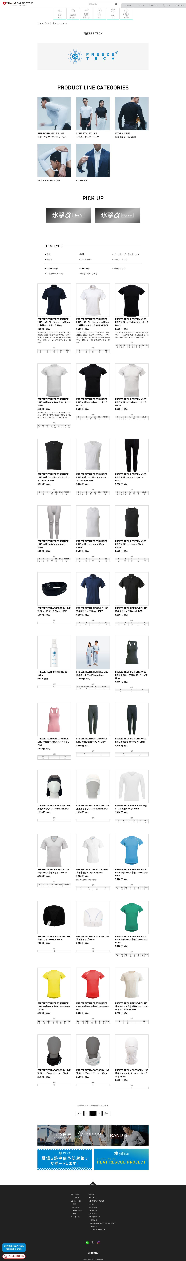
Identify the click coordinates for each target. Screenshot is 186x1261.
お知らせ (91, 1204)
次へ (106, 1113)
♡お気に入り (153, 5)
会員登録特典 (93, 1207)
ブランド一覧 (75, 1217)
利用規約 (94, 1226)
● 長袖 (47, 254)
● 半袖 (81, 254)
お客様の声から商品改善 (96, 1201)
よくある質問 (179, 5)
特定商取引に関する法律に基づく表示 (103, 1223)
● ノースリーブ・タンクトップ (125, 254)
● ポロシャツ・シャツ (88, 274)
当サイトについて (94, 1217)
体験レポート (93, 1197)
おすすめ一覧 (75, 1194)
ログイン (141, 5)
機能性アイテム (78, 1210)
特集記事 (91, 1194)
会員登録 (128, 5)
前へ (80, 1113)
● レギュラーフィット (54, 274)
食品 (74, 1213)
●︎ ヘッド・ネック (120, 259)
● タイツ (48, 259)
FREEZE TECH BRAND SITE (93, 1135)
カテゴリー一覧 (76, 1201)
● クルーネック (51, 268)
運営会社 (94, 1220)
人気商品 (76, 1197)
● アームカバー (85, 259)
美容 (74, 1204)
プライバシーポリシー (98, 1229)
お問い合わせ (93, 1213)
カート (166, 6)
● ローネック (84, 268)
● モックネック (119, 268)
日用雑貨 (76, 1207)
